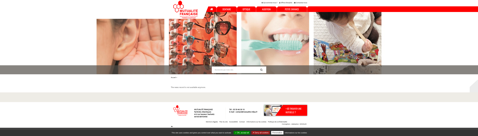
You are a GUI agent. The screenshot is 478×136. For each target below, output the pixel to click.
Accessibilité (233, 122)
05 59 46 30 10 (238, 109)
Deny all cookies (261, 133)
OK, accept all (242, 133)
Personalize (277, 133)
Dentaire (227, 9)
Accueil (211, 9)
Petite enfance (292, 9)
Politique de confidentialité (277, 122)
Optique (246, 9)
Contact (242, 122)
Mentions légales (212, 122)
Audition (266, 9)
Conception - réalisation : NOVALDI (294, 124)
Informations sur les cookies (256, 122)
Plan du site (223, 122)
